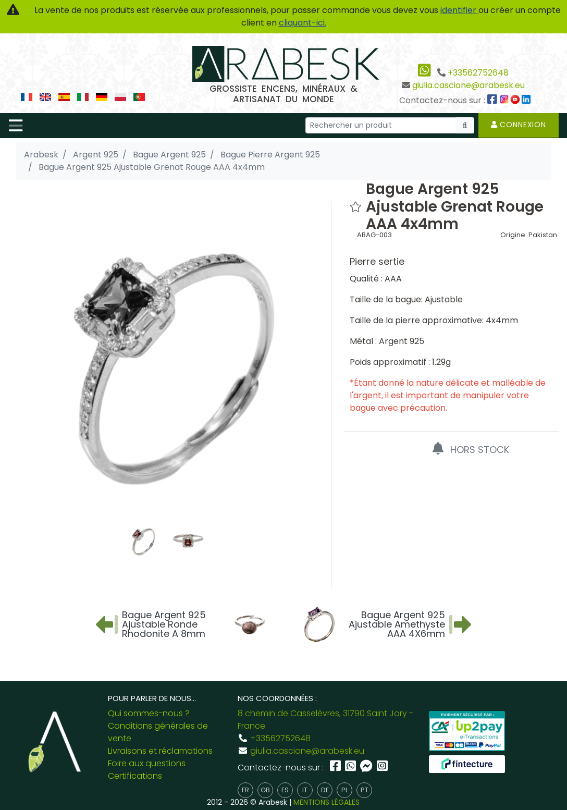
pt (364, 790)
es (285, 790)
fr (245, 790)
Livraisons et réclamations (160, 751)
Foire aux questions (147, 763)
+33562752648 (478, 73)
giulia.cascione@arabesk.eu (468, 85)
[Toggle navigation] (15, 125)
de (325, 790)
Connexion (518, 124)
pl (344, 790)
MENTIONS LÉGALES (326, 802)
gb (265, 790)
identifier (459, 10)
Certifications (135, 776)
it (304, 790)
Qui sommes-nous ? (149, 713)
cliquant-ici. (302, 23)
